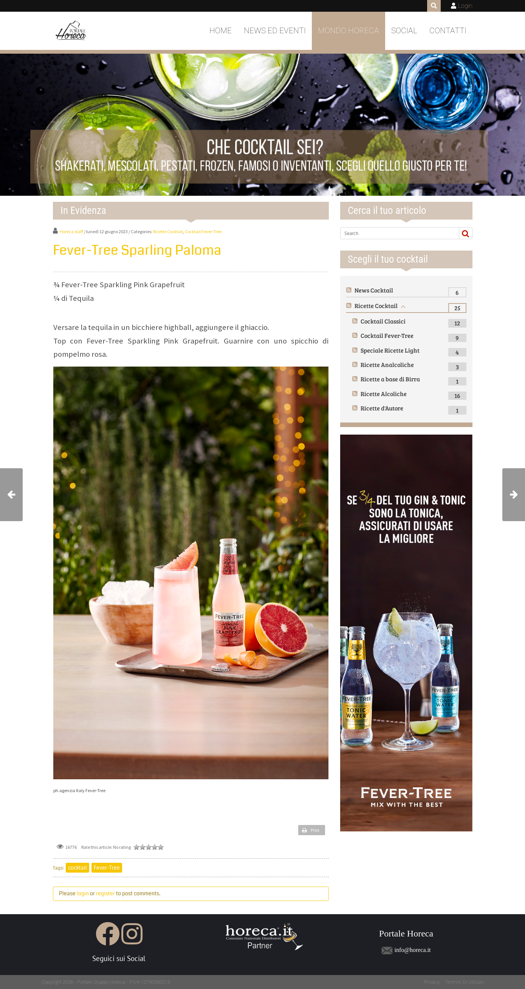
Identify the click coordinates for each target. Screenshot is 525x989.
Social (404, 30)
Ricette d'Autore (382, 408)
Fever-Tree (107, 867)
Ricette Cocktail (168, 231)
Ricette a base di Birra (390, 379)
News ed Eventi (275, 30)
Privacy (432, 982)
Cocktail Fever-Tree (203, 231)
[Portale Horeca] (71, 31)
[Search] (396, 233)
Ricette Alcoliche (384, 394)
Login (465, 5)
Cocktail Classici (383, 321)
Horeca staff (71, 231)
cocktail (77, 867)
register (105, 893)
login (83, 893)
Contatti (447, 30)
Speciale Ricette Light (390, 350)
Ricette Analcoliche (387, 364)
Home (220, 30)
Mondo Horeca (348, 30)
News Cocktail (374, 290)
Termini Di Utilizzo (464, 982)
